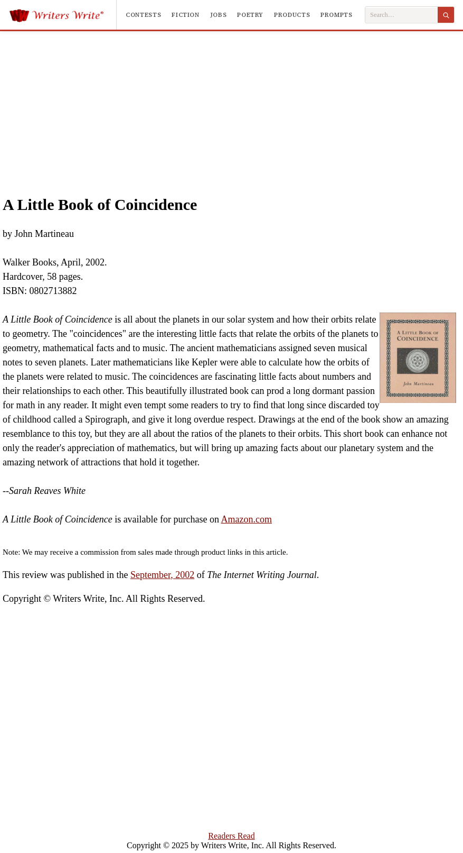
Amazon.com (246, 519)
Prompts (336, 15)
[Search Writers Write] (401, 15)
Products (292, 15)
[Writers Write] (62, 15)
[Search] (446, 15)
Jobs (218, 15)
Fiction (185, 15)
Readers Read (231, 835)
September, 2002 (162, 575)
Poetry (250, 15)
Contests (143, 15)
